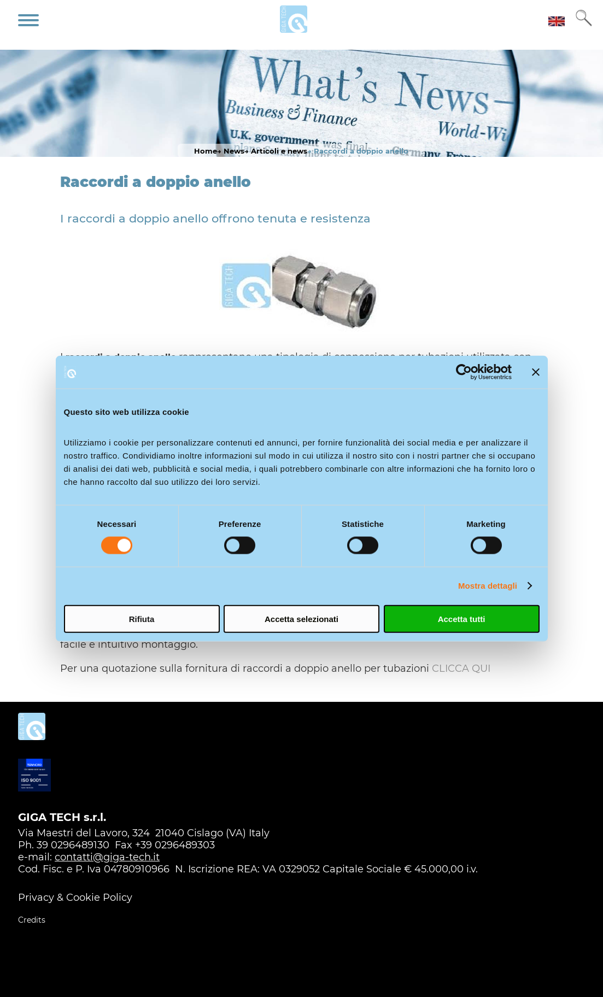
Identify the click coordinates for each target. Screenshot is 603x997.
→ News (230, 150)
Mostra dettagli (487, 585)
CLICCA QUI (461, 668)
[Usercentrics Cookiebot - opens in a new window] (464, 372)
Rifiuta (142, 618)
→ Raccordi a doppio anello (357, 150)
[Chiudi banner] (536, 372)
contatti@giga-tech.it (107, 857)
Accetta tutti (461, 618)
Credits (31, 920)
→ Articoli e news (275, 150)
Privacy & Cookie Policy (75, 898)
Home (205, 150)
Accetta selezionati (301, 618)
